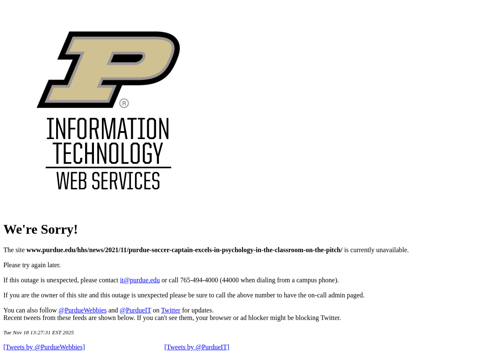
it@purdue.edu (140, 280)
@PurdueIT (135, 310)
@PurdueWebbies (83, 310)
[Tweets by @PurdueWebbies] (44, 347)
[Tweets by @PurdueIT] (196, 347)
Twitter (170, 310)
